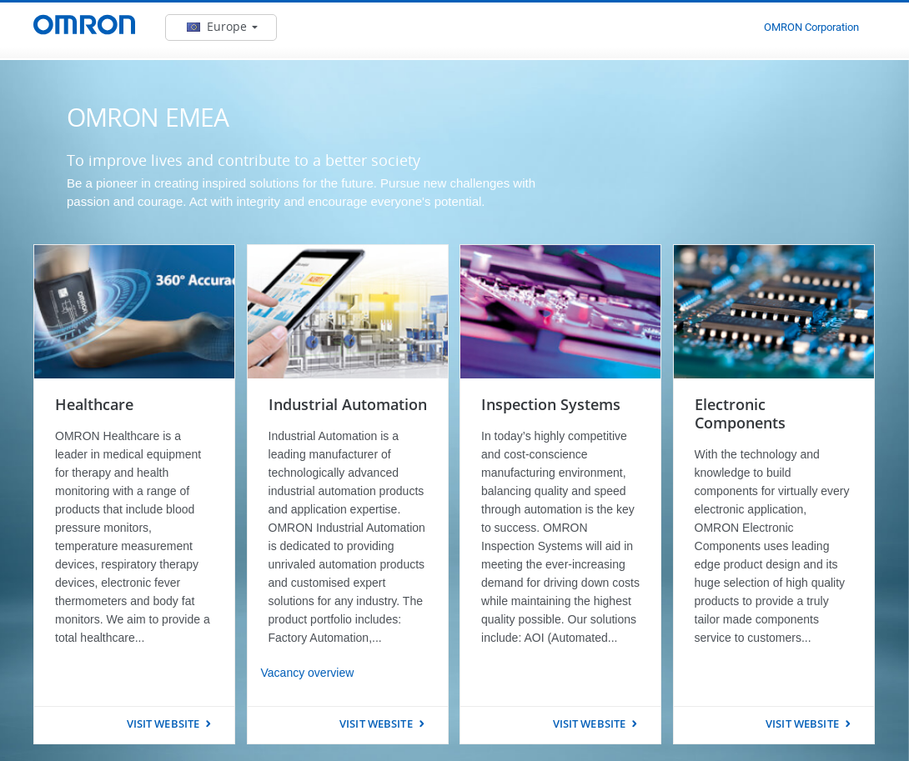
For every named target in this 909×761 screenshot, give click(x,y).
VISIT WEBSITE (163, 723)
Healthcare (94, 404)
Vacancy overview (307, 672)
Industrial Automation (348, 404)
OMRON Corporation (811, 27)
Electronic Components (740, 413)
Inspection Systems (550, 404)
